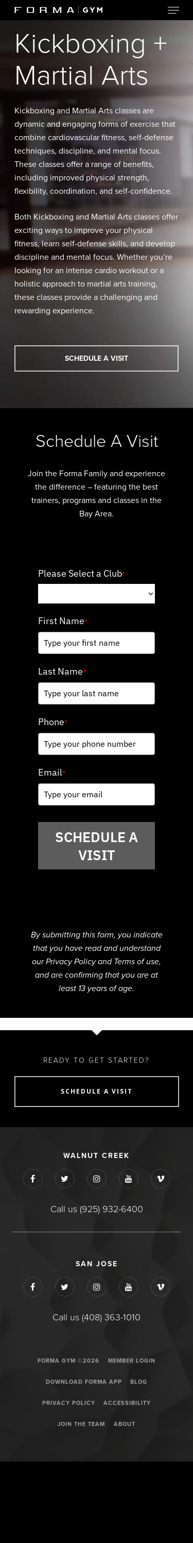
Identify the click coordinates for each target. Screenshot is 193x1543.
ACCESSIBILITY (127, 1403)
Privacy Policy (68, 1403)
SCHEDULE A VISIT (96, 846)
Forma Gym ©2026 (68, 1360)
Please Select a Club (81, 573)
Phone (52, 722)
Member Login (131, 1360)
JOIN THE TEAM (81, 1424)
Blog (138, 1382)
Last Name (62, 671)
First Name (62, 621)
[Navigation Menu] (173, 10)
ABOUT (124, 1424)
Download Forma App (84, 1382)
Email (51, 772)
